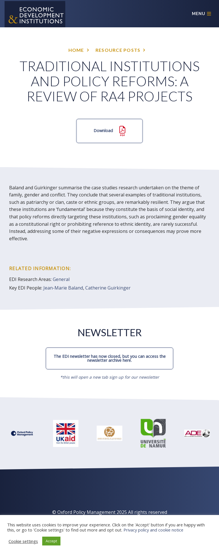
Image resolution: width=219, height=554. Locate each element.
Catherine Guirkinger (108, 288)
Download (109, 131)
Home (76, 50)
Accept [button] (51, 540)
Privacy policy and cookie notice (153, 530)
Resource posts (118, 50)
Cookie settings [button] (23, 541)
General (61, 279)
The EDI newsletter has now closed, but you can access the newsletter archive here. (110, 358)
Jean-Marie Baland (63, 288)
